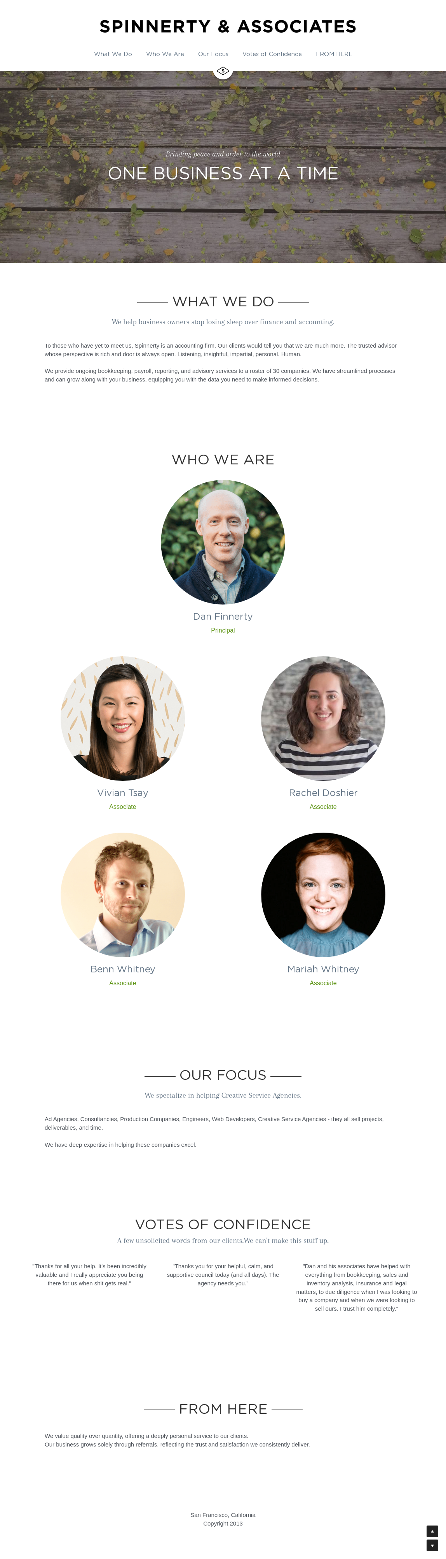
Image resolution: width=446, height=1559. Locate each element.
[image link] (223, 68)
